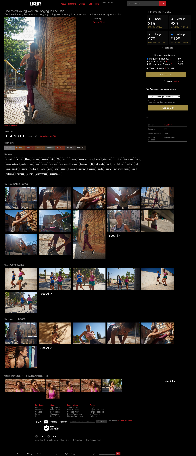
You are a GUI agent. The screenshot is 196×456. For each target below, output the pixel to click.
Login (92, 408)
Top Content (55, 408)
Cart (90, 4)
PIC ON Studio (96, 440)
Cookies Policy (73, 412)
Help (97, 4)
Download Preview (10, 125)
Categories (54, 414)
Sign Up (110, 2)
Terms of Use (72, 408)
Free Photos (55, 416)
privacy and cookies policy (107, 454)
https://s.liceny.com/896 (47, 136)
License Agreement (75, 416)
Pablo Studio (99, 22)
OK (118, 454)
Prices (37, 414)
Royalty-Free (168, 125)
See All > (114, 235)
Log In (103, 2)
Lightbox (82, 4)
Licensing (72, 4)
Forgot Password (97, 412)
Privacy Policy (73, 410)
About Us (39, 408)
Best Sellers (55, 412)
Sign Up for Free (97, 410)
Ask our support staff (124, 421)
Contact (38, 412)
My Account (94, 414)
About (63, 4)
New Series (55, 410)
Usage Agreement (74, 414)
